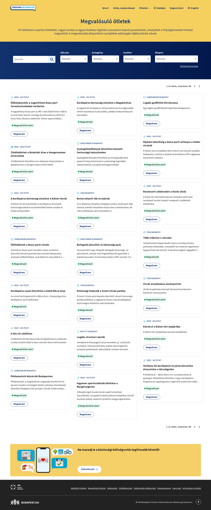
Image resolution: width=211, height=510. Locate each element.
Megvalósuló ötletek (97, 488)
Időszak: (64, 52)
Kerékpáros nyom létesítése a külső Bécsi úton (38, 291)
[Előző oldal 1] (194, 86)
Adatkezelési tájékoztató (145, 488)
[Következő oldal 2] (199, 86)
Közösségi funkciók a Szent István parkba (101, 291)
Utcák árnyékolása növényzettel (162, 284)
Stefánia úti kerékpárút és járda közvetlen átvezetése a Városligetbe (168, 367)
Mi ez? (106, 8)
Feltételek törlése (189, 66)
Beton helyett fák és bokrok (93, 198)
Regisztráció (176, 8)
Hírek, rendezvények (124, 8)
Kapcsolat (176, 488)
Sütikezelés (112, 488)
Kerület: (127, 52)
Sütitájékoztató (125, 488)
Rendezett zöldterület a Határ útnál (164, 192)
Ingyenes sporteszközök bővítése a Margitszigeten (97, 385)
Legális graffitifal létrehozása (160, 103)
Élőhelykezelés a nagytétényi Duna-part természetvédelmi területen (34, 104)
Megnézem (19, 134)
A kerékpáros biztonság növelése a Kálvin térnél (39, 198)
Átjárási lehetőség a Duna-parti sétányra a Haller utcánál (171, 143)
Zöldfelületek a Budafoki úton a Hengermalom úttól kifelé (38, 154)
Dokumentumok (164, 488)
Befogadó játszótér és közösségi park (99, 245)
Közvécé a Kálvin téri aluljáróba (161, 327)
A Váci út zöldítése (21, 333)
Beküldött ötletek (78, 488)
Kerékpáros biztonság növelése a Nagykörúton (104, 103)
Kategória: (97, 52)
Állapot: (159, 52)
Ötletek (144, 8)
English (193, 8)
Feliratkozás (87, 469)
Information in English (192, 488)
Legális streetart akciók (91, 337)
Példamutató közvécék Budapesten (32, 376)
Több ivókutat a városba (157, 238)
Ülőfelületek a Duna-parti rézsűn (30, 245)
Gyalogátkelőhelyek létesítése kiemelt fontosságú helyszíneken (100, 150)
